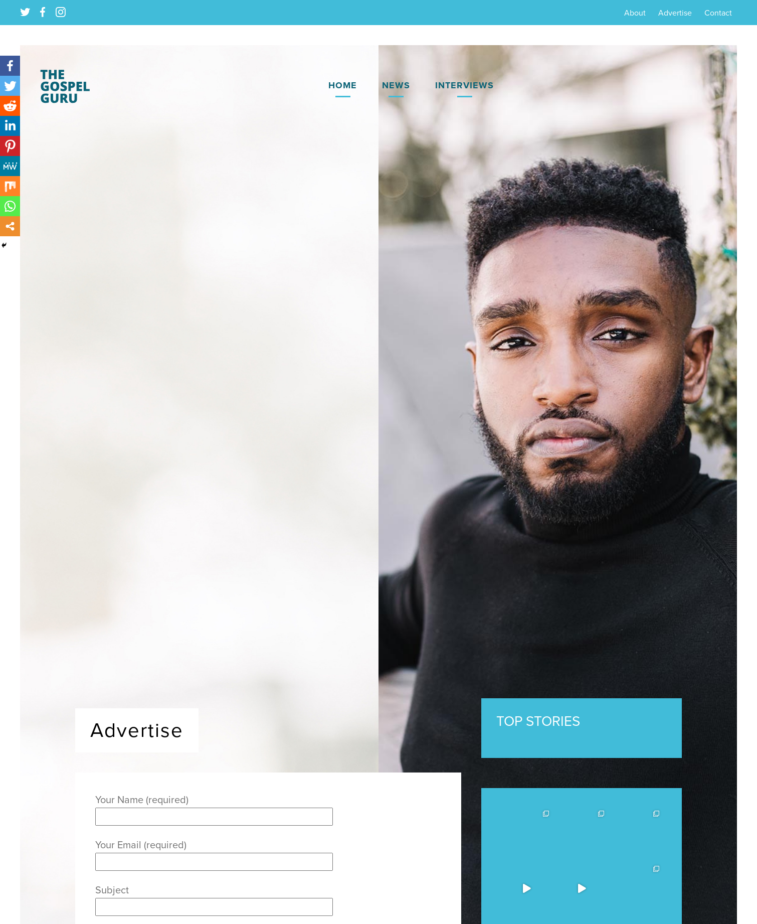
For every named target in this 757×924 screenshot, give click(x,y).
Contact (718, 13)
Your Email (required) (214, 853)
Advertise (675, 13)
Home (342, 85)
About (635, 13)
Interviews (464, 85)
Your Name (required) (214, 808)
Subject (214, 898)
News (396, 85)
